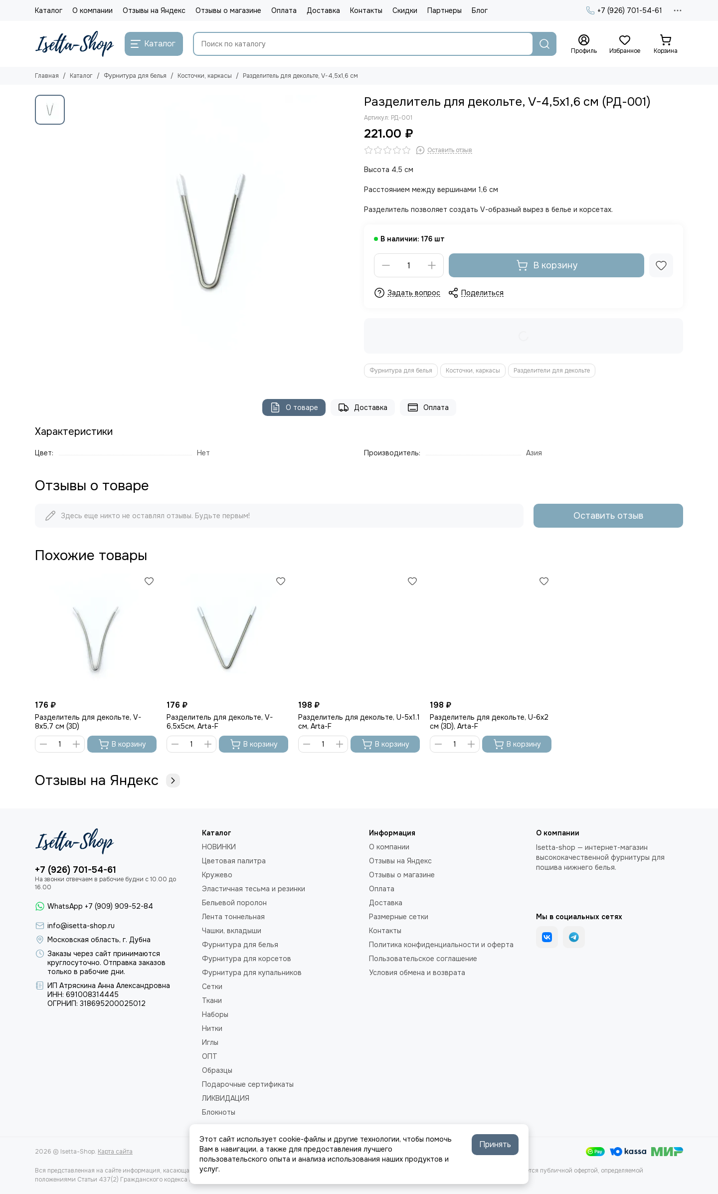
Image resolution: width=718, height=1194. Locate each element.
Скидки (404, 10)
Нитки (212, 1028)
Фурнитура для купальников (252, 972)
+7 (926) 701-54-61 (624, 10)
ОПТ (209, 1056)
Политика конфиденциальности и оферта (441, 944)
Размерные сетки (398, 916)
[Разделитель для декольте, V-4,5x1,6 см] (212, 237)
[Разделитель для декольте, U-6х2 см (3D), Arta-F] (490, 634)
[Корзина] (665, 44)
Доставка (323, 10)
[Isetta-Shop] (75, 44)
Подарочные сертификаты (248, 1084)
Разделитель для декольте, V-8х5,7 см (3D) (88, 722)
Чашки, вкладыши (231, 930)
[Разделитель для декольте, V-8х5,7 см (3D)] (96, 634)
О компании (92, 10)
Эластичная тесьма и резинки (253, 888)
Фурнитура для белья (135, 76)
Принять (495, 1144)
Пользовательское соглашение (423, 958)
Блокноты (218, 1112)
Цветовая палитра (234, 860)
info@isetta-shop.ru (81, 925)
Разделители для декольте (552, 371)
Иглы (210, 1042)
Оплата (284, 10)
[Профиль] (583, 44)
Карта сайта (115, 1152)
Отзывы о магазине (228, 10)
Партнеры (444, 10)
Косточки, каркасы (205, 76)
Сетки (212, 986)
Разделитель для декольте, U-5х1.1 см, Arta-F (359, 722)
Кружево (217, 874)
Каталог (48, 10)
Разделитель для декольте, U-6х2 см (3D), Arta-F (489, 722)
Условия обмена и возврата (417, 972)
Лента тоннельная (233, 916)
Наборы (215, 1014)
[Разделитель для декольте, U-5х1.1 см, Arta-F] (359, 634)
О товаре (294, 407)
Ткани (212, 1000)
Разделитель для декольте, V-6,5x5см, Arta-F (220, 722)
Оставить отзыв (608, 515)
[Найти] (544, 44)
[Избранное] (624, 44)
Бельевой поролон (234, 902)
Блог (480, 10)
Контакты (366, 10)
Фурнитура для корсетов (246, 958)
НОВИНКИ (219, 846)
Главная (47, 76)
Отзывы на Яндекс (154, 10)
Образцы (217, 1070)
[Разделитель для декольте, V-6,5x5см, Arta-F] (227, 634)
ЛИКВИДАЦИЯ (225, 1098)
